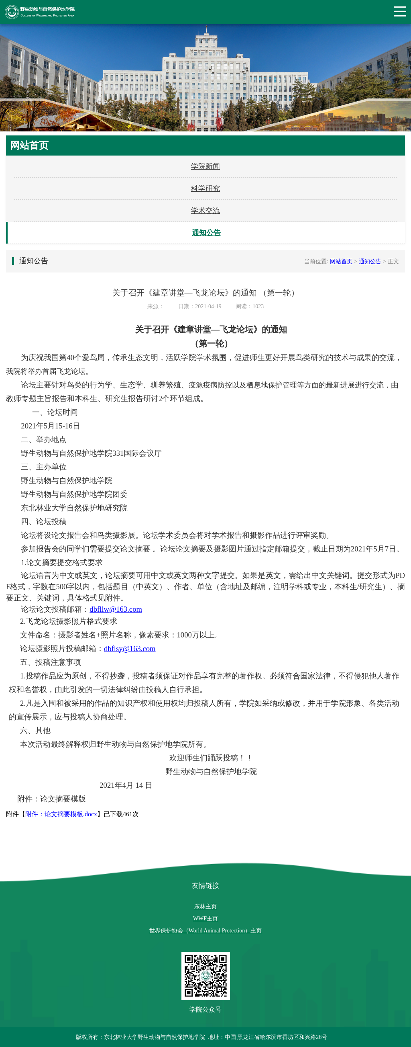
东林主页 (205, 907)
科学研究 (205, 188)
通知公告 (206, 233)
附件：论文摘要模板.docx (61, 814)
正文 (393, 261)
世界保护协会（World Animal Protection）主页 (205, 931)
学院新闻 (205, 166)
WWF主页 (205, 919)
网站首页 (341, 261)
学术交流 (205, 211)
